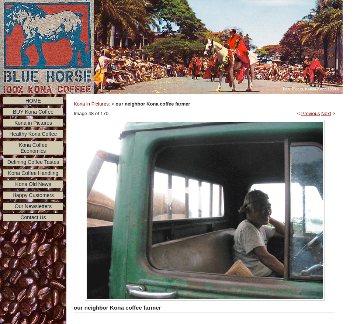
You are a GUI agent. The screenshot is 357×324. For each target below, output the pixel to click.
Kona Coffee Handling (33, 173)
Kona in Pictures (33, 123)
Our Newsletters (33, 206)
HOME (33, 101)
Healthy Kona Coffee (33, 134)
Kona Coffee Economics (33, 148)
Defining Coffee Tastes (33, 162)
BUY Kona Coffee (33, 112)
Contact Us (33, 217)
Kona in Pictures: (92, 104)
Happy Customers (33, 195)
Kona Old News (33, 184)
